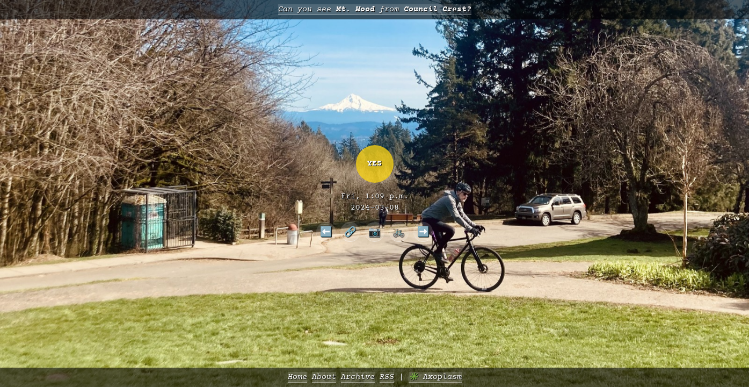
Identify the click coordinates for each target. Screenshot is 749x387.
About (324, 377)
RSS (387, 377)
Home (297, 377)
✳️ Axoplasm (435, 377)
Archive (358, 377)
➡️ (423, 231)
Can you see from (374, 9)
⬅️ (326, 231)
